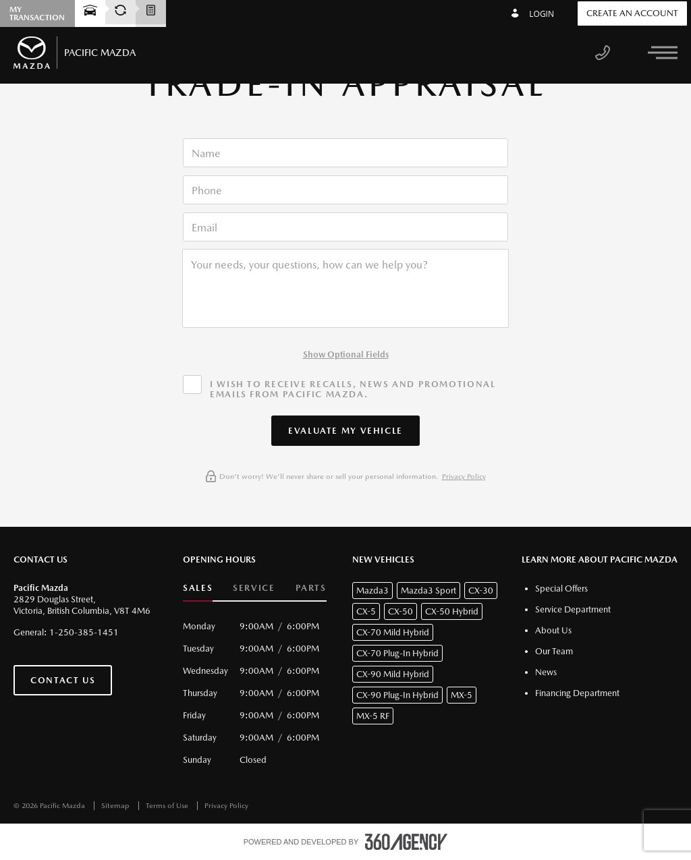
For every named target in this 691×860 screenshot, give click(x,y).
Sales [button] (198, 588)
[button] (345, 430)
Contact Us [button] (62, 680)
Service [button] (254, 588)
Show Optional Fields (346, 354)
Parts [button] (311, 588)
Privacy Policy (464, 476)
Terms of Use (168, 805)
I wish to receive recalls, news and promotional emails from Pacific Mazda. (352, 389)
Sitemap (116, 805)
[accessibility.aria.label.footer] (406, 842)
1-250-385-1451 (84, 632)
